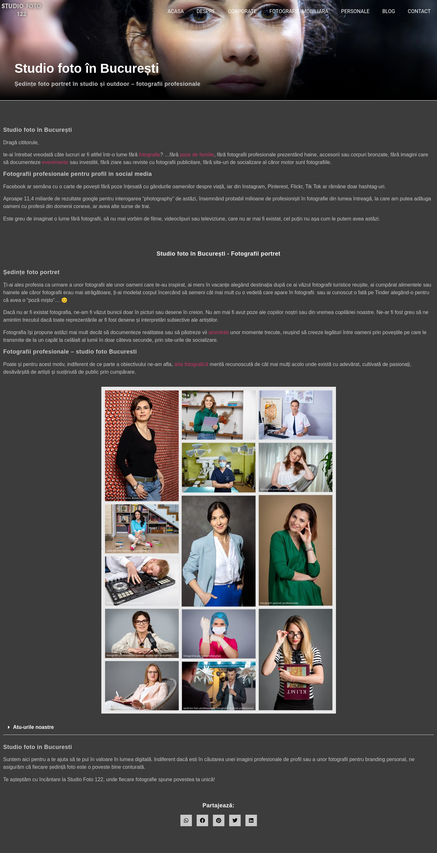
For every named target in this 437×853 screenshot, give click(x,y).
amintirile (218, 332)
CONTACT (419, 11)
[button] (218, 727)
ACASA (176, 11)
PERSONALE (355, 11)
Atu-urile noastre (33, 727)
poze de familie (197, 154)
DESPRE (206, 11)
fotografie (149, 154)
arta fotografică (191, 364)
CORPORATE (242, 11)
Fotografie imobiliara (298, 11)
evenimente (55, 162)
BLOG (388, 11)
